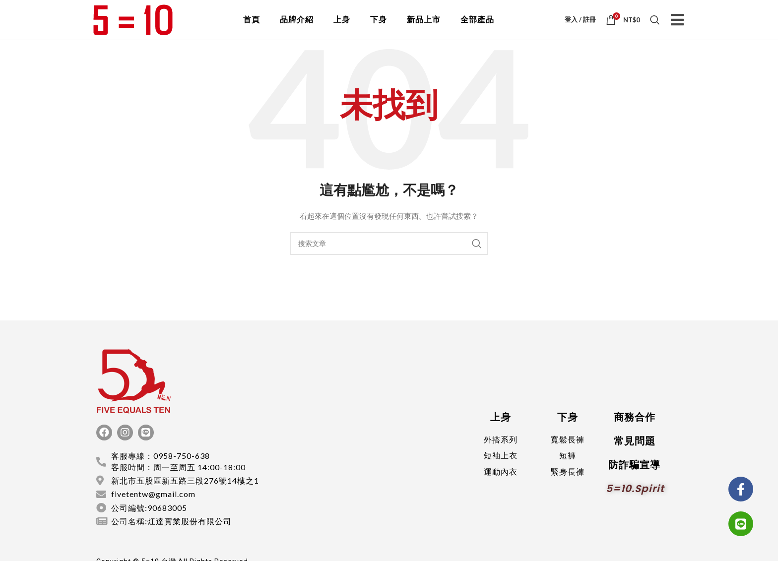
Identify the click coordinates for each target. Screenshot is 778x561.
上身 (341, 25)
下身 (378, 25)
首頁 (251, 25)
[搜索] (655, 26)
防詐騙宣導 (634, 477)
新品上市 (424, 25)
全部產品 (477, 25)
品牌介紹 (297, 25)
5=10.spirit (635, 500)
